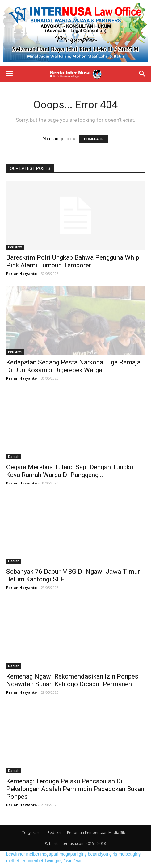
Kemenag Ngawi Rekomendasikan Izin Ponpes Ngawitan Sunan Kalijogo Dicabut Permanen (72, 680)
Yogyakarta (32, 832)
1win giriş (53, 860)
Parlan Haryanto (21, 273)
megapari (49, 854)
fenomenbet (31, 860)
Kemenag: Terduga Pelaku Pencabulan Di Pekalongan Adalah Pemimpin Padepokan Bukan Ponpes (75, 788)
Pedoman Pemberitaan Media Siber (98, 832)
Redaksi (54, 832)
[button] (142, 74)
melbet (32, 854)
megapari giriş (73, 854)
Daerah (13, 456)
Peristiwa (15, 247)
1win (68, 860)
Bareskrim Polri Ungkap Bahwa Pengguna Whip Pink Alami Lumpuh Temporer (72, 261)
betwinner (15, 854)
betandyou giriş (102, 854)
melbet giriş (129, 854)
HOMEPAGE (93, 139)
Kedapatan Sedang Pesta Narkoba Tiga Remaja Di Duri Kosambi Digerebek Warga (73, 366)
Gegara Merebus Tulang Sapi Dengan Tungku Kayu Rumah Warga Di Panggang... (69, 471)
